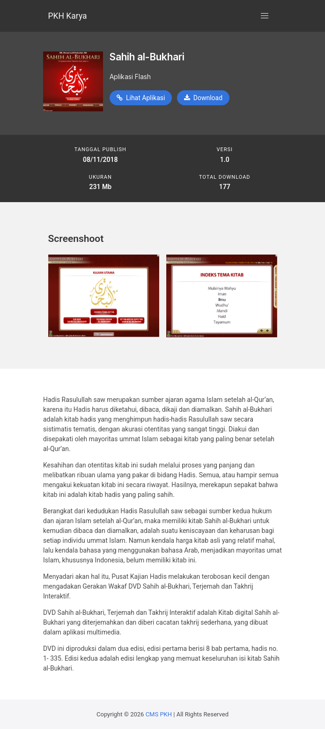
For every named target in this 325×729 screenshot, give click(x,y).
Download (203, 98)
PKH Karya (67, 16)
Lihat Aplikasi (141, 98)
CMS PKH (159, 714)
